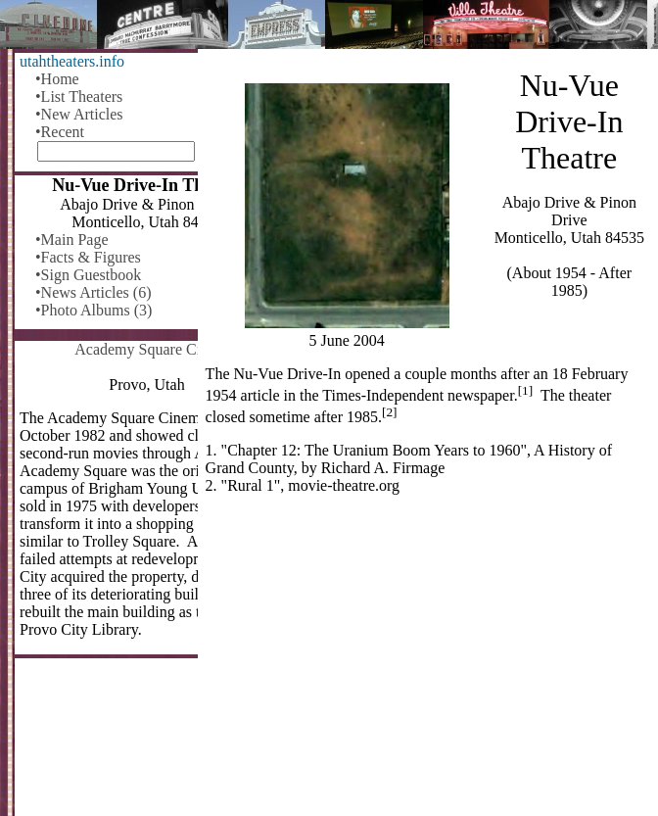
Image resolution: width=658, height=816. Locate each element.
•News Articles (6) (93, 292)
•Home (57, 79)
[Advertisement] (428, 663)
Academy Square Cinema (154, 349)
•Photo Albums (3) (93, 310)
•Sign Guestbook (88, 274)
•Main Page (71, 239)
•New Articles (79, 114)
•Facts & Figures (88, 257)
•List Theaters (78, 96)
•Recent (59, 131)
